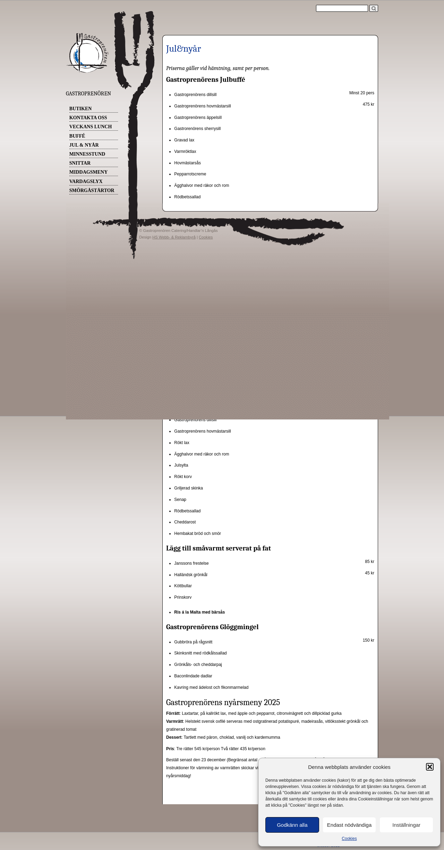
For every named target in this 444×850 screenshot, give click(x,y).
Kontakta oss (88, 117)
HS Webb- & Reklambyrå (174, 237)
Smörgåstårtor (91, 190)
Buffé (77, 136)
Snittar (80, 163)
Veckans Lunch (90, 126)
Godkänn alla (292, 825)
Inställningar (406, 825)
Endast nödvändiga (349, 825)
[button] (429, 766)
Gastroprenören (88, 93)
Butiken (80, 108)
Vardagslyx (86, 181)
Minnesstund (87, 154)
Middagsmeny (88, 172)
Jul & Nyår (84, 145)
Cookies (349, 838)
